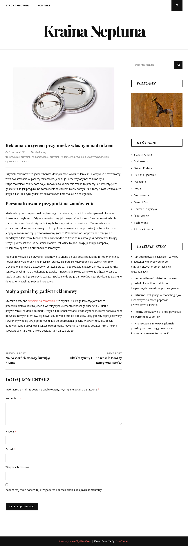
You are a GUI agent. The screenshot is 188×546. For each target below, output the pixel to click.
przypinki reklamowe (61, 156)
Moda (137, 188)
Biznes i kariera (143, 154)
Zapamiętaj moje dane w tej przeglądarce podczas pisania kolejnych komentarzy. (54, 490)
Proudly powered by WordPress (75, 541)
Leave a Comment (19, 161)
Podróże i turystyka (145, 209)
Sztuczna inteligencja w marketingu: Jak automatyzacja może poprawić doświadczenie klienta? (156, 300)
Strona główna (17, 5)
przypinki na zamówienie (35, 156)
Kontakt (44, 5)
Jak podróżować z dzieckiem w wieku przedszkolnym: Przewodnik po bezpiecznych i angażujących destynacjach (156, 283)
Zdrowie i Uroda (143, 229)
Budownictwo (142, 161)
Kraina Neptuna (94, 30)
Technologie (141, 222)
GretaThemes (121, 541)
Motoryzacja (141, 195)
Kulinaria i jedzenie (145, 175)
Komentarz (13, 398)
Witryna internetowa (18, 467)
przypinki (14, 156)
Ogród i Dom (141, 202)
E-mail (10, 449)
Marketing (40, 152)
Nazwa (11, 431)
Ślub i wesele (141, 216)
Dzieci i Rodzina (143, 168)
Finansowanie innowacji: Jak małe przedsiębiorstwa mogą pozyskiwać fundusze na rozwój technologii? (152, 328)
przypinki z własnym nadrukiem (91, 156)
